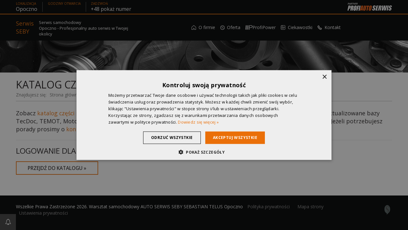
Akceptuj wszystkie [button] (237, 137)
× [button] (324, 77)
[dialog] (204, 115)
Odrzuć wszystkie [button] (170, 137)
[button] (204, 152)
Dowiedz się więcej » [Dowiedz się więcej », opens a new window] (198, 122)
